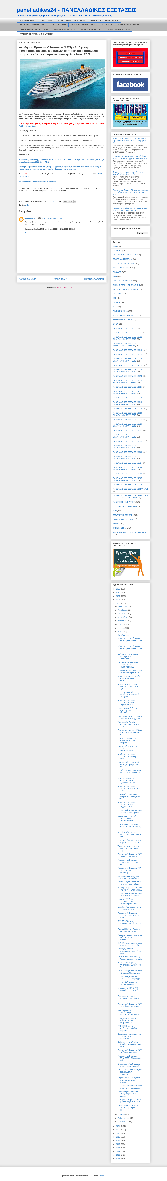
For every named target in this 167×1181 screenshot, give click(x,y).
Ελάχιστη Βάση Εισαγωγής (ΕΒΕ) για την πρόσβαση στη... (128, 764)
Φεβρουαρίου (124, 1118)
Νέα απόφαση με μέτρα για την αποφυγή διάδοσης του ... (129, 640)
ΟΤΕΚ (115, 324)
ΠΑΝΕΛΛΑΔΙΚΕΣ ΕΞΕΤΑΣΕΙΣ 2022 (127, 441)
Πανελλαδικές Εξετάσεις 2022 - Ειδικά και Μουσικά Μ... (129, 972)
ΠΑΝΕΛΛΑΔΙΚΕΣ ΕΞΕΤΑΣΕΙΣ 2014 (127, 354)
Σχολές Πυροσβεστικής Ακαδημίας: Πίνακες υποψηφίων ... (126, 740)
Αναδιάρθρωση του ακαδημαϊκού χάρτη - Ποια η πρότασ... (129, 951)
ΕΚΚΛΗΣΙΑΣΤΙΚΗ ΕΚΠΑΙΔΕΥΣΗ (126, 285)
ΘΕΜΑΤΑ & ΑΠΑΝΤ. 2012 (64, 29)
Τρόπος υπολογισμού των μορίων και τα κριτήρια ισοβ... (128, 848)
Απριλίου (122, 635)
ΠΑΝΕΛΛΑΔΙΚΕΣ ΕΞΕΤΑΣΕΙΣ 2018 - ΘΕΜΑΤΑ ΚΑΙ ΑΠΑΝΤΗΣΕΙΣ (128, 403)
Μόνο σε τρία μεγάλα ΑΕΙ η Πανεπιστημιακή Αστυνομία (129, 958)
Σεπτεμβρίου (123, 617)
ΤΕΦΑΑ (116, 524)
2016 (118, 1144)
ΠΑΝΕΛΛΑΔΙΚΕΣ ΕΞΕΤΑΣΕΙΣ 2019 (127, 409)
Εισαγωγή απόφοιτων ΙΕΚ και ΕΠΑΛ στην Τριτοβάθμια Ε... (129, 732)
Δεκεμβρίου (123, 606)
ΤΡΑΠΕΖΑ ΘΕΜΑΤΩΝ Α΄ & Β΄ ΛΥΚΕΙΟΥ (36, 34)
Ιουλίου (121, 624)
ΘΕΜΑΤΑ (117, 302)
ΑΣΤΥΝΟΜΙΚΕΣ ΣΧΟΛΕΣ (123, 263)
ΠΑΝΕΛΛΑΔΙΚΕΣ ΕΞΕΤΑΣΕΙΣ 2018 (127, 398)
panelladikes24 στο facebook (44, 181)
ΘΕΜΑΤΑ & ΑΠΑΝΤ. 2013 (91, 29)
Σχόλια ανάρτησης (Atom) (66, 287)
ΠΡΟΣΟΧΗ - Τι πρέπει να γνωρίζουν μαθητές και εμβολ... (127, 1107)
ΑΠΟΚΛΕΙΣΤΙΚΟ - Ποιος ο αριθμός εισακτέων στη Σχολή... (128, 686)
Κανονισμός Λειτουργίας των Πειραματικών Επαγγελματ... (129, 1036)
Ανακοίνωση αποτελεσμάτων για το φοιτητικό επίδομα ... (129, 883)
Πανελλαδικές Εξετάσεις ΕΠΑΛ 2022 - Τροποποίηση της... (129, 862)
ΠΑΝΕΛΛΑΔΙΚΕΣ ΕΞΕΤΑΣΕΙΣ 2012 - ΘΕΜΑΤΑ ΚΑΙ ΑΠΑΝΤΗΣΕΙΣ (128, 338)
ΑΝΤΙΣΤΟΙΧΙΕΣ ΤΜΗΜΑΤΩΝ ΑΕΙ (104, 20)
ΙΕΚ (114, 307)
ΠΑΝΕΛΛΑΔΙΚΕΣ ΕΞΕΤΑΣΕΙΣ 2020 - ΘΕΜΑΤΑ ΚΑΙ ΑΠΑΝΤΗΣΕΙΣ (128, 425)
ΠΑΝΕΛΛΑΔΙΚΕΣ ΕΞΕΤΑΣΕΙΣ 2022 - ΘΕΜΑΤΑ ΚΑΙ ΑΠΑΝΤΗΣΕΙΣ (128, 446)
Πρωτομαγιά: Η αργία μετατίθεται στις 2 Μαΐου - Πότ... (128, 998)
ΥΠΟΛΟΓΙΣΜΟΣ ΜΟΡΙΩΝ (128, 25)
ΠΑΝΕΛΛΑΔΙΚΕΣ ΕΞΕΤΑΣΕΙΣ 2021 (127, 430)
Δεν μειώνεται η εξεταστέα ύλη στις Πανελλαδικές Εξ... (129, 877)
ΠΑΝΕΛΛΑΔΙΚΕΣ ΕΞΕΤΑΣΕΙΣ (125, 328)
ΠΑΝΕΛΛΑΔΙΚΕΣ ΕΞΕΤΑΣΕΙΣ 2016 (127, 376)
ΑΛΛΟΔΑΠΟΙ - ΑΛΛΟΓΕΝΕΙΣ (125, 255)
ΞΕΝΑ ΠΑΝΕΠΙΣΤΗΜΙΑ (122, 320)
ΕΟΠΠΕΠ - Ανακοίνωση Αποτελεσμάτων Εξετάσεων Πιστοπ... (127, 780)
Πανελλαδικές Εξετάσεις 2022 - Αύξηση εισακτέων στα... (129, 1051)
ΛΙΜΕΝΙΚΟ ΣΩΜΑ (120, 311)
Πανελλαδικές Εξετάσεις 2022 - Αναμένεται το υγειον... (129, 855)
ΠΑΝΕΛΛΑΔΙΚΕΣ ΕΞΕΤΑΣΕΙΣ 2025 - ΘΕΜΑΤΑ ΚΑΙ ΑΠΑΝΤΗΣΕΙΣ (128, 479)
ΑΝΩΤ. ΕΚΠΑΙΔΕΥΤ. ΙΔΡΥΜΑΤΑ (71, 20)
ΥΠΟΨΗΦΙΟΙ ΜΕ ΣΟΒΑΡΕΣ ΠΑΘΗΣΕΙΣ (129, 532)
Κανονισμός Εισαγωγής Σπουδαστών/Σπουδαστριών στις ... (127, 818)
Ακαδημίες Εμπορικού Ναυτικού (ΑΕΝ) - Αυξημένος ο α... (126, 804)
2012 (118, 1158)
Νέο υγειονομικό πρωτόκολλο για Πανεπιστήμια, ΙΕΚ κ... (129, 671)
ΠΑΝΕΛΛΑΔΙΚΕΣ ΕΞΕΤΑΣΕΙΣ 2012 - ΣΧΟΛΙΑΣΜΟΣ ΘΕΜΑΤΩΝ (128, 344)
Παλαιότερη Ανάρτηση (94, 279)
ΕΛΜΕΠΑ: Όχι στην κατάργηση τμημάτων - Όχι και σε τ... (129, 923)
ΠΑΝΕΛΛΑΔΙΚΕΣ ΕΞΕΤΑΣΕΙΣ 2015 (127, 365)
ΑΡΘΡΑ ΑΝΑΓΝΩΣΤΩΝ (122, 259)
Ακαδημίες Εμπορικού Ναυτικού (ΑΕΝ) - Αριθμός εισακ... (129, 756)
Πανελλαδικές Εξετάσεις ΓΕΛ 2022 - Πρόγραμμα (129, 983)
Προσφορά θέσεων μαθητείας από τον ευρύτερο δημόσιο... (129, 937)
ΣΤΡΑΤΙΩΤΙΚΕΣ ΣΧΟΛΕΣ (123, 515)
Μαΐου (121, 631)
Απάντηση (29, 232)
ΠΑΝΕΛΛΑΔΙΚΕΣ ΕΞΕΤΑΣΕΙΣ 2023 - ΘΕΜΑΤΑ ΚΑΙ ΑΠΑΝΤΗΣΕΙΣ (128, 457)
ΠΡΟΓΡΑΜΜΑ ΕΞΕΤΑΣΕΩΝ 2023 (34, 29)
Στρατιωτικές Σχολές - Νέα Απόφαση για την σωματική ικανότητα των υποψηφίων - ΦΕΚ (130, 140)
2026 (118, 589)
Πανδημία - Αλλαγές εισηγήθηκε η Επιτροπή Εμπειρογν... (128, 694)
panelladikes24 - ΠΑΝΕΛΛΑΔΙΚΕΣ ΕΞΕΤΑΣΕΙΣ (77, 10)
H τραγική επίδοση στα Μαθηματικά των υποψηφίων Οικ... (126, 1020)
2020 (118, 1130)
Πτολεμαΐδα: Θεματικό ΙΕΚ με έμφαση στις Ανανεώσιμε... (129, 1100)
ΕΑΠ (115, 276)
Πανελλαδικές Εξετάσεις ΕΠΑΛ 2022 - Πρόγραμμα (128, 977)
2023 (118, 600)
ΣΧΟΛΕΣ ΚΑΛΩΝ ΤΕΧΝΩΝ (124, 519)
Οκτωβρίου (123, 614)
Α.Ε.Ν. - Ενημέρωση (27, 126)
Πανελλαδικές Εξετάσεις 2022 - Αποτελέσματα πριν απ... (129, 811)
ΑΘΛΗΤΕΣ (117, 250)
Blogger (101, 1176)
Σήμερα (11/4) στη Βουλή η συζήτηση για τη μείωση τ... (129, 930)
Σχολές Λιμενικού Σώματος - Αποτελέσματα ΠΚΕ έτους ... (129, 826)
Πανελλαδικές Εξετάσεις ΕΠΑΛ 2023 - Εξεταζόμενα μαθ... (129, 1058)
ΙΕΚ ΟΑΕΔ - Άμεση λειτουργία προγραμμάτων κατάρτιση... (129, 1072)
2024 (118, 596)
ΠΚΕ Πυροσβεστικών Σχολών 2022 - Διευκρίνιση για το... (129, 717)
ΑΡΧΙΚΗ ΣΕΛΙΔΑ (27, 20)
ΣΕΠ (115, 511)
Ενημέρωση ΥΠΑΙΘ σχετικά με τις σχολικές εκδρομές (128, 1065)
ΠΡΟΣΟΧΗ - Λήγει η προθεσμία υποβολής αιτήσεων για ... (127, 1028)
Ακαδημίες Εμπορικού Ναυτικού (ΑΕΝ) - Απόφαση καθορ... (129, 788)
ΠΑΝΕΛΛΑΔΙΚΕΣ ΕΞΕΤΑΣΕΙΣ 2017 (127, 387)
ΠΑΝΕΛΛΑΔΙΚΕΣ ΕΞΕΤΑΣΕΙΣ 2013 (127, 350)
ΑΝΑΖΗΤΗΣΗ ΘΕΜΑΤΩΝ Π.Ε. (32, 25)
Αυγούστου (123, 621)
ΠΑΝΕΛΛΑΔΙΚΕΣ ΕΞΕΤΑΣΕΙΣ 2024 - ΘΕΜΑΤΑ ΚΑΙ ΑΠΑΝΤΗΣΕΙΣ (128, 468)
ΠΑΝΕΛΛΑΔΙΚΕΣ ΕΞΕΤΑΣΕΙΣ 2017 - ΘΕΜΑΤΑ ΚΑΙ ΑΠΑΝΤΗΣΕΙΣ (128, 392)
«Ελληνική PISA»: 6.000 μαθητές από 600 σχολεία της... (128, 796)
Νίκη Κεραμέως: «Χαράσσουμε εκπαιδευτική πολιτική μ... (128, 1012)
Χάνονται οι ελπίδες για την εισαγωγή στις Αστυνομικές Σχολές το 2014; (130, 209)
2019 (118, 1133)
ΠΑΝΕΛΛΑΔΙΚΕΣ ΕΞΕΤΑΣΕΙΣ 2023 (127, 452)
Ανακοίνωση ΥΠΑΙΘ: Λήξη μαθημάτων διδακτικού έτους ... (128, 990)
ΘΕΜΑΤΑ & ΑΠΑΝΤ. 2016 (119, 29)
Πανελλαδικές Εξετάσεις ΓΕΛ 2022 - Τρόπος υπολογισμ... (129, 870)
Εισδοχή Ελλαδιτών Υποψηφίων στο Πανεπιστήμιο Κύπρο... (127, 901)
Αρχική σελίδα (60, 279)
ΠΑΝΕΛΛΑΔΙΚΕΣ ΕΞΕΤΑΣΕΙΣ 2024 (127, 463)
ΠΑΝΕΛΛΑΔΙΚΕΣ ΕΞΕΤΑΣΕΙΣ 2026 (127, 485)
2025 (118, 592)
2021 (118, 1126)
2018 (118, 1137)
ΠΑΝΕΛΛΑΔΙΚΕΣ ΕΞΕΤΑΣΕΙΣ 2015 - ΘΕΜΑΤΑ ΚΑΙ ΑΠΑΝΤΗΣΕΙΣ (128, 370)
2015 (118, 1148)
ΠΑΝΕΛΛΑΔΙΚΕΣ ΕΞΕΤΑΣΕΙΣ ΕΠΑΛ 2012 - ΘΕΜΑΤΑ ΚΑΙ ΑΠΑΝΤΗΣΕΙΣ (130, 496)
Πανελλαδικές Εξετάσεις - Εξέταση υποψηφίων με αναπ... (128, 915)
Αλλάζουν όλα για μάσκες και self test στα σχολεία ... (129, 908)
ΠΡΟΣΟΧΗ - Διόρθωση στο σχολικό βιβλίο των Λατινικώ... (128, 710)
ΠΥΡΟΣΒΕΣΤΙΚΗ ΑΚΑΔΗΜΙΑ (125, 506)
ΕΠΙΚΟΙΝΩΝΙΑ (46, 20)
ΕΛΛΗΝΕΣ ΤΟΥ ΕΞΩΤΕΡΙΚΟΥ (125, 289)
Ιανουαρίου (123, 1122)
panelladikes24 (25, 181)
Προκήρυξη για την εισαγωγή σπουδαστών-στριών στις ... (129, 772)
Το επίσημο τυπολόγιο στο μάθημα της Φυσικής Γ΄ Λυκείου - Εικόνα (128, 173)
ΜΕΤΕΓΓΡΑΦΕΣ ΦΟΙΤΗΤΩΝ (125, 315)
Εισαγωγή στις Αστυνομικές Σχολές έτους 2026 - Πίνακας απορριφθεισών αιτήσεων (130, 157)
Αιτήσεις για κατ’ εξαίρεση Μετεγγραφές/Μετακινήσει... (127, 656)
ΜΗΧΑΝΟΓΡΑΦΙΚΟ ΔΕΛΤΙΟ (83, 25)
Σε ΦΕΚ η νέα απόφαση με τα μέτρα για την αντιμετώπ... (129, 841)
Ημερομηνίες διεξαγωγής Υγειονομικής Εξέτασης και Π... (129, 965)
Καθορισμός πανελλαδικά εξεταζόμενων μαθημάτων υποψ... (129, 1044)
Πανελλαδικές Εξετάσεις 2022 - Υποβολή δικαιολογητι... (129, 894)
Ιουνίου (121, 628)
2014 (118, 1151)
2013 (118, 1155)
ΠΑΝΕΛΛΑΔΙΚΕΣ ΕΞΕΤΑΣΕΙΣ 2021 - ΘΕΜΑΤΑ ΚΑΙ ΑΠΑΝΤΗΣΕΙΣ (128, 436)
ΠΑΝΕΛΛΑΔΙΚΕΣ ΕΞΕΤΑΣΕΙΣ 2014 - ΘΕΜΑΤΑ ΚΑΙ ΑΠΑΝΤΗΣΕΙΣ (128, 360)
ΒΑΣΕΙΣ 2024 (106, 25)
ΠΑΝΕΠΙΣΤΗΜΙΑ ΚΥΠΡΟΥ (124, 502)
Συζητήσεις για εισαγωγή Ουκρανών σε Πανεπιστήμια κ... (127, 664)
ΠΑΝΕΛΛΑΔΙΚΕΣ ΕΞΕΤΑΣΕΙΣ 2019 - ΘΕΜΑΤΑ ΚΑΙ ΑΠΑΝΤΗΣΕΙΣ (128, 414)
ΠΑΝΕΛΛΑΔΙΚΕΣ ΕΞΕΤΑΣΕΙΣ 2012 (127, 333)
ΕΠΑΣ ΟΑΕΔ (118, 294)
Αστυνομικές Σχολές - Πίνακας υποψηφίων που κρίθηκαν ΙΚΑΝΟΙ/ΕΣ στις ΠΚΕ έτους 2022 (130, 192)
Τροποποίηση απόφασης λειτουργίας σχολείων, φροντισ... (127, 1094)
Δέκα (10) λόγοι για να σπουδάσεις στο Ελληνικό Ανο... (129, 834)
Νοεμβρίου (122, 610)
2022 (118, 603)
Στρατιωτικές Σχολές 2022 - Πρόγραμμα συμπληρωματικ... (128, 748)
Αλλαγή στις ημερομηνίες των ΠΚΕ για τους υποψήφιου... (129, 889)
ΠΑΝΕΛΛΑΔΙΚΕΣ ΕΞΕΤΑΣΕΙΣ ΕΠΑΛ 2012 (130, 489)
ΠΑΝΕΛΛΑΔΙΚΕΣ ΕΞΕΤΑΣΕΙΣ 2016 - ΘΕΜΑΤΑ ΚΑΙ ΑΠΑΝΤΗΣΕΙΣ (128, 381)
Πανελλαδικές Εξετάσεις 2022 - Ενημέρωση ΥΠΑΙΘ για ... (129, 1005)
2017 (118, 1140)
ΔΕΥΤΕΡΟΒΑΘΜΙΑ (121, 268)
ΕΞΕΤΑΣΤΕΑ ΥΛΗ (58, 25)
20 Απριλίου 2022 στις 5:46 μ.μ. (53, 218)
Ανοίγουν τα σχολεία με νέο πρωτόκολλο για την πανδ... (128, 678)
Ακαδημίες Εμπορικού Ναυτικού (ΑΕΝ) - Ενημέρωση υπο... (126, 702)
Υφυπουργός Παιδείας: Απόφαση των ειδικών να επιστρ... (128, 724)
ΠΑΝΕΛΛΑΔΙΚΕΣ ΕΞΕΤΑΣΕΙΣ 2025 (127, 474)
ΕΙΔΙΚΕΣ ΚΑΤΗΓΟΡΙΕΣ (122, 281)
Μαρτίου (121, 1114)
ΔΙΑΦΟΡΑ (117, 272)
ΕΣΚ (115, 298)
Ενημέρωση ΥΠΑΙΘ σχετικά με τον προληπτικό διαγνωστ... (128, 1080)
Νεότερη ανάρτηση (27, 279)
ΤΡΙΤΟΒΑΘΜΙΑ (119, 528)
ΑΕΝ (27, 205)
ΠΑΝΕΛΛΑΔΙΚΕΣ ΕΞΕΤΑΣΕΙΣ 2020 (127, 419)
